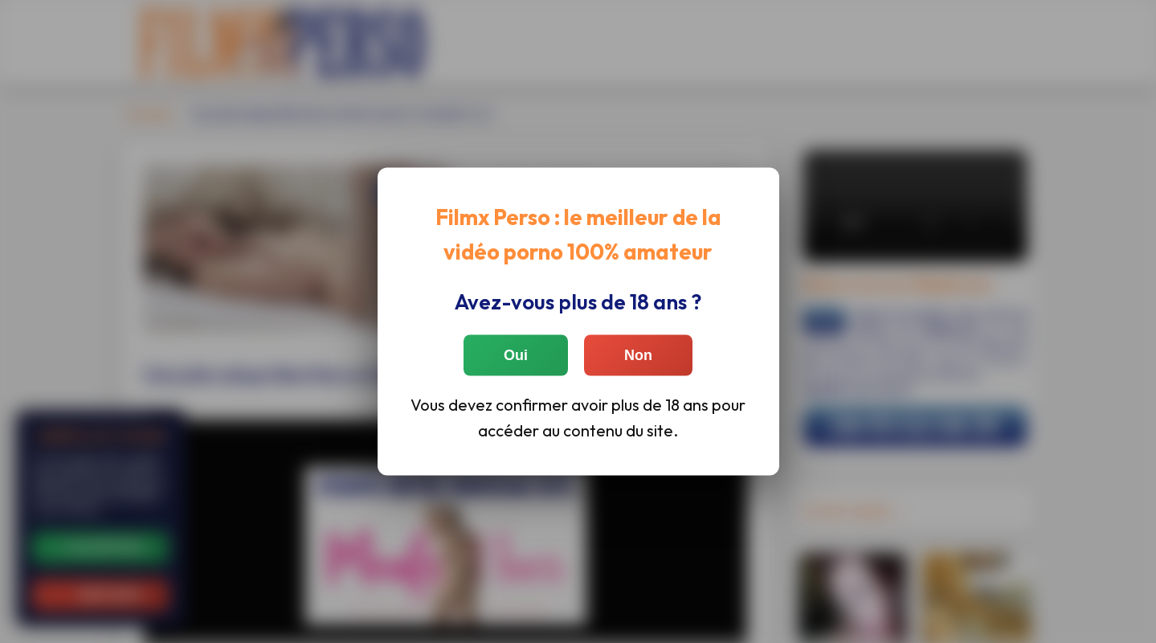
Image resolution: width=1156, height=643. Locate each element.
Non (638, 354)
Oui (516, 354)
